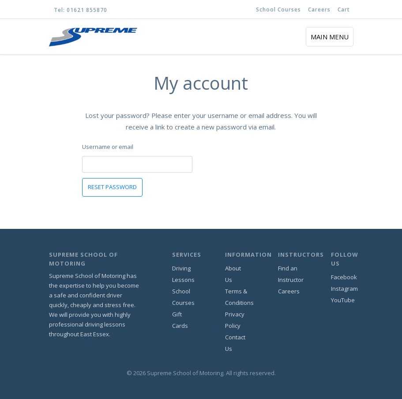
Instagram (344, 289)
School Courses (278, 9)
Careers (319, 9)
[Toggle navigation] (329, 36)
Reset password (112, 187)
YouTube (343, 300)
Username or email (107, 147)
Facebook (344, 277)
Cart (344, 9)
